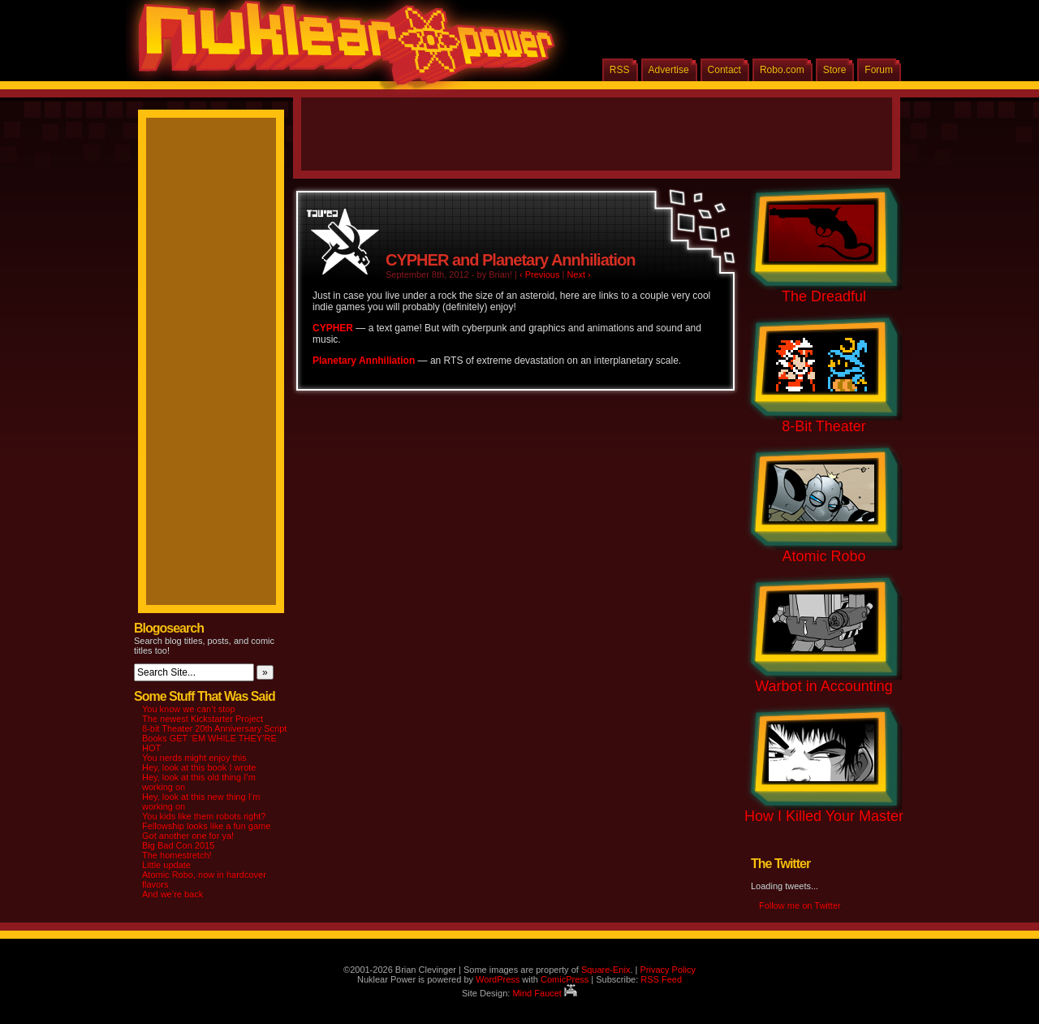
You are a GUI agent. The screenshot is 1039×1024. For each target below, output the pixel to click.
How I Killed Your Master (823, 816)
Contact (724, 70)
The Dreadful (824, 296)
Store (835, 70)
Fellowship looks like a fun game (206, 826)
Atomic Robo (823, 556)
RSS (620, 70)
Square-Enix (606, 969)
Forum (878, 70)
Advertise (669, 70)
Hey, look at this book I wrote (199, 767)
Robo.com (782, 70)
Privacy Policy (667, 969)
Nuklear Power (341, 48)
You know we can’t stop (188, 709)
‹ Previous (540, 274)
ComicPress (564, 979)
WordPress (498, 979)
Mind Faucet (544, 993)
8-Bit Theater (824, 426)
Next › (578, 274)
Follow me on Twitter (800, 905)
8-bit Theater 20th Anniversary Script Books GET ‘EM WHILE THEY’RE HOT (214, 738)
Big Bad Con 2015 (178, 845)
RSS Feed (661, 979)
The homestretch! (177, 855)
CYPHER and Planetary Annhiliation (510, 260)
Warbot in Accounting (823, 686)
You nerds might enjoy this (194, 758)
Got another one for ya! (188, 835)
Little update (166, 865)
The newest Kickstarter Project (202, 719)
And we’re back (172, 894)
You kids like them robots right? (203, 816)
